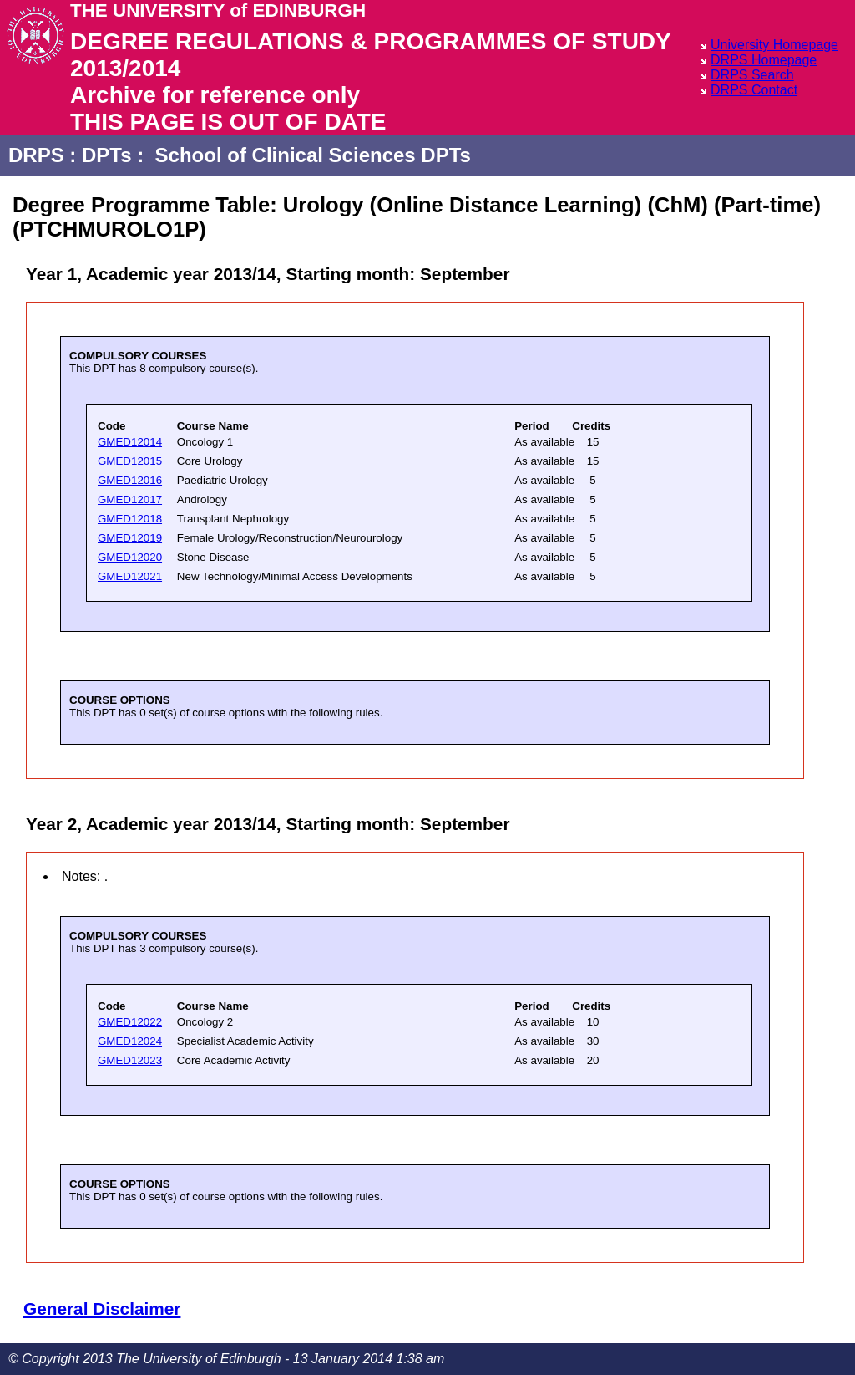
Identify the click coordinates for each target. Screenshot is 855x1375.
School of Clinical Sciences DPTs (313, 155)
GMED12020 (130, 557)
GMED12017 (130, 499)
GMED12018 (130, 518)
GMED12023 (130, 1060)
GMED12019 (130, 538)
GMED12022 (130, 1022)
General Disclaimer (101, 1308)
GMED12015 (130, 461)
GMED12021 (130, 576)
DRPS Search (752, 75)
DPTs (107, 155)
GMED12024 (130, 1041)
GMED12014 (130, 441)
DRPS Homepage (764, 60)
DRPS (36, 155)
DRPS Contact (754, 90)
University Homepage (774, 45)
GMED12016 (130, 480)
